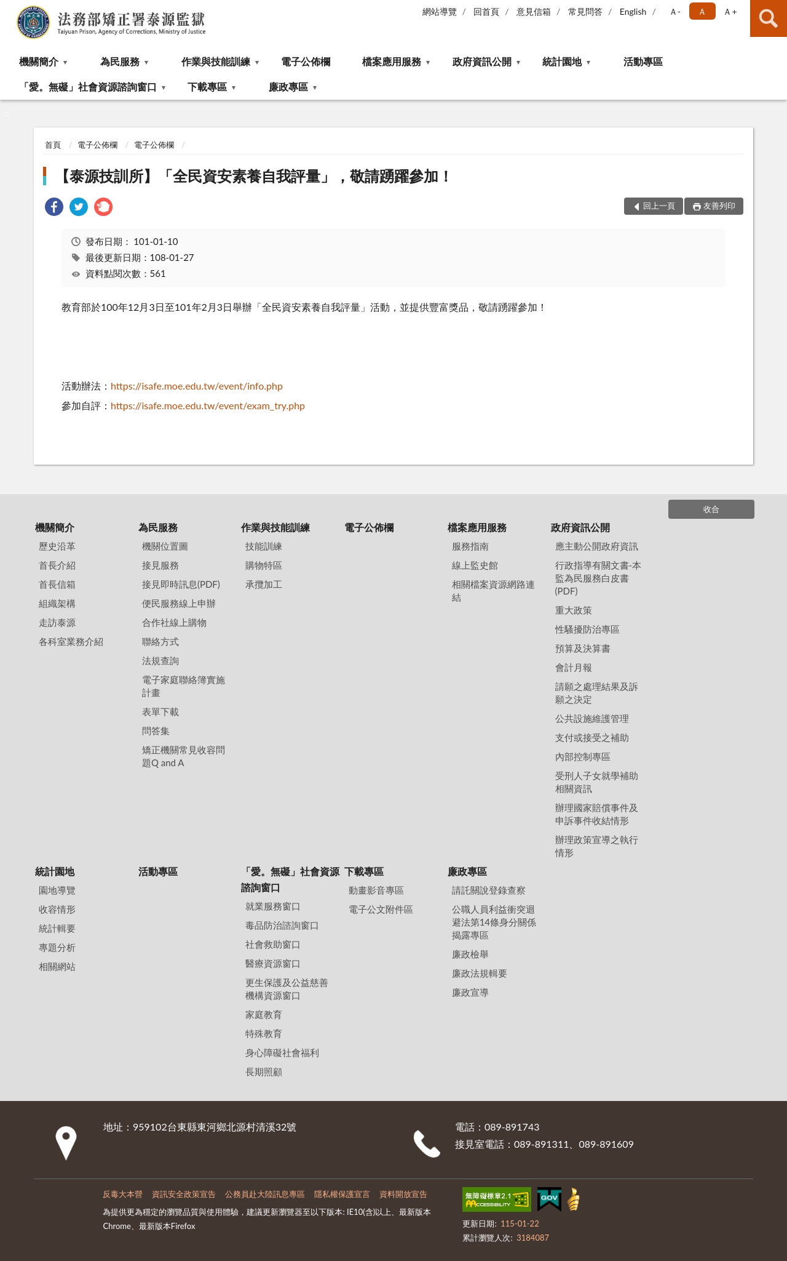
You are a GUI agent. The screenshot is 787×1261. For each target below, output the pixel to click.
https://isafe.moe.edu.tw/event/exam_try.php (208, 405)
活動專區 (643, 61)
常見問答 (585, 11)
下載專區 (207, 86)
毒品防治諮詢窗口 (282, 925)
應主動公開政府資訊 (596, 545)
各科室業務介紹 (71, 641)
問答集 (156, 730)
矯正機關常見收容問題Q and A (183, 756)
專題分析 (57, 947)
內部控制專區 (583, 756)
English (633, 11)
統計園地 (562, 61)
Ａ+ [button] (730, 11)
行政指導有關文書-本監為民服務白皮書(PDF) (598, 577)
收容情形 (57, 909)
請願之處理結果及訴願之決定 (596, 693)
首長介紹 (57, 564)
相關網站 (57, 966)
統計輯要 (57, 928)
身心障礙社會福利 (282, 1052)
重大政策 (573, 609)
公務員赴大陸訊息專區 (265, 1194)
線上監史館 (475, 564)
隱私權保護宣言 (342, 1194)
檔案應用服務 (391, 61)
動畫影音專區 (376, 889)
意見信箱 (533, 11)
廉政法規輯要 (479, 973)
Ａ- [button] (675, 11)
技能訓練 (263, 545)
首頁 (53, 145)
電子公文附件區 (381, 909)
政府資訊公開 (482, 61)
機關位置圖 (165, 545)
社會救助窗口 (273, 944)
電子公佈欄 (305, 61)
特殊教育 (263, 1033)
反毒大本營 (123, 1194)
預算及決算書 (583, 648)
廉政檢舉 (470, 953)
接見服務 (160, 564)
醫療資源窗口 (273, 963)
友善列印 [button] (719, 205)
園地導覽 (57, 889)
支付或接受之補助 (592, 737)
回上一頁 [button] (659, 205)
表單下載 (160, 711)
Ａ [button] (702, 11)
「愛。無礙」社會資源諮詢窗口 (88, 86)
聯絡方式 (160, 641)
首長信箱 (57, 584)
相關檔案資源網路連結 (493, 590)
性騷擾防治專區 (587, 629)
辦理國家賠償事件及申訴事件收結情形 (596, 814)
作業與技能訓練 (215, 61)
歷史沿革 (57, 545)
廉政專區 (288, 86)
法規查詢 (160, 660)
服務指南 (470, 545)
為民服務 (120, 61)
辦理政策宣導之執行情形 (596, 846)
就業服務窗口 (273, 905)
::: (10, 9)
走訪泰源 (57, 622)
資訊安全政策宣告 (184, 1194)
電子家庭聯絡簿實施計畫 (183, 686)
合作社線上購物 (174, 622)
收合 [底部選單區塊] (711, 509)
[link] (54, 208)
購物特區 (263, 564)
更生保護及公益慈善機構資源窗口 (286, 989)
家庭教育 (263, 1014)
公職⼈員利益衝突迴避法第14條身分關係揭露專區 (494, 921)
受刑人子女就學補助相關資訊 (596, 782)
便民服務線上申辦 (179, 603)
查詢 (768, 18)
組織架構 (57, 603)
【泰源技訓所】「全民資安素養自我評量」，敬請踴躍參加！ (254, 176)
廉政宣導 (470, 992)
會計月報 (573, 667)
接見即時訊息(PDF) (181, 584)
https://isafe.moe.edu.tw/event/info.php (197, 385)
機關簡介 (38, 61)
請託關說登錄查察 (489, 889)
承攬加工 (263, 584)
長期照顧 (263, 1071)
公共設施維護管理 (592, 718)
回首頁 (486, 11)
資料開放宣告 (403, 1194)
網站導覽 (439, 11)
